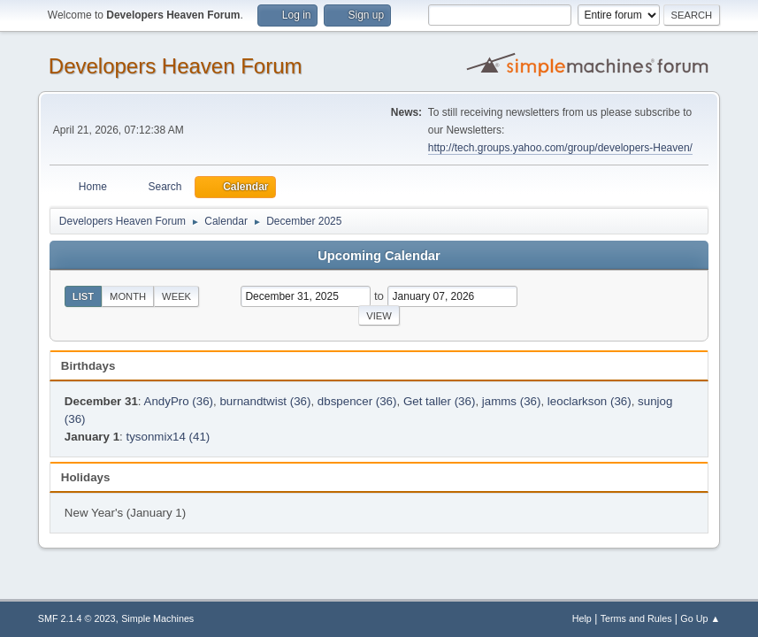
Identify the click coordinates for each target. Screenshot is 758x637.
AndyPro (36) (179, 401)
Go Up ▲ (700, 618)
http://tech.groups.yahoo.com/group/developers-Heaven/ (560, 148)
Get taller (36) (439, 401)
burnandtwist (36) (264, 401)
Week (176, 296)
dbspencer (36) (357, 401)
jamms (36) (511, 401)
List (83, 296)
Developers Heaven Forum (175, 66)
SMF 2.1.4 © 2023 (77, 618)
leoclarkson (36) (589, 401)
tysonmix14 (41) (168, 436)
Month (128, 296)
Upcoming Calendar (379, 256)
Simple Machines (157, 618)
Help (582, 618)
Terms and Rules (636, 618)
